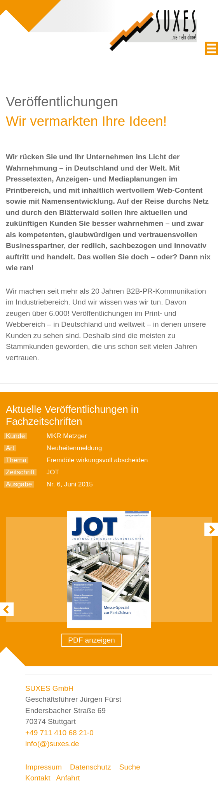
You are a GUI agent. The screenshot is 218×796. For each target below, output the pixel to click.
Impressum (43, 767)
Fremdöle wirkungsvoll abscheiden (97, 460)
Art (10, 448)
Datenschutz (90, 767)
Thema (16, 460)
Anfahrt (68, 778)
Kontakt (37, 778)
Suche (129, 767)
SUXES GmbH (49, 688)
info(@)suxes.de (52, 744)
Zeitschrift (20, 472)
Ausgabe (19, 484)
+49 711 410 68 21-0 (59, 733)
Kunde (15, 436)
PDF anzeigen (91, 640)
